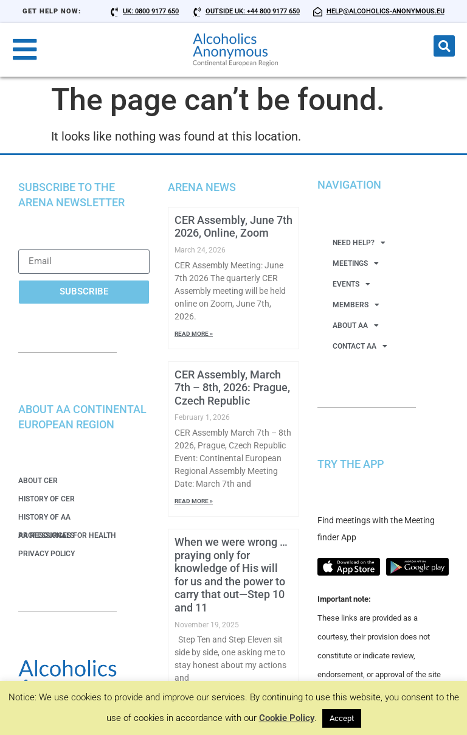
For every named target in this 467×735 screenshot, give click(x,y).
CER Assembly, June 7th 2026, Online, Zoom (233, 227)
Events (351, 284)
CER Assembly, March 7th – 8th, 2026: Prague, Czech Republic (232, 387)
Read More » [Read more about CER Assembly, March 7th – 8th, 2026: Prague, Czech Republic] (194, 501)
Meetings (356, 263)
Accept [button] (342, 718)
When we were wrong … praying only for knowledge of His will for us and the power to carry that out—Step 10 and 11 (231, 574)
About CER (38, 480)
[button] (444, 46)
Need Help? (359, 243)
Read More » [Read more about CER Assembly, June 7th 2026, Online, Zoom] (194, 333)
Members (356, 305)
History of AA (44, 517)
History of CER (46, 499)
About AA (356, 325)
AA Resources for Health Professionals (67, 535)
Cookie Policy (286, 717)
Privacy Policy (46, 553)
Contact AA (360, 346)
